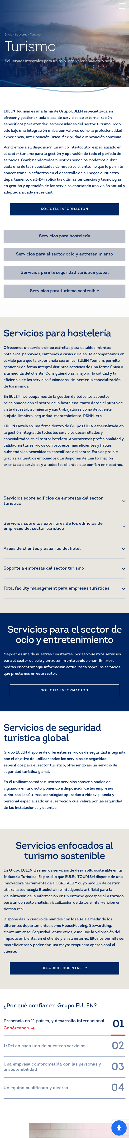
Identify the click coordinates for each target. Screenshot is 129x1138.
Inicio (8, 34)
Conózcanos (19, 1028)
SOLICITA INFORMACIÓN (64, 209)
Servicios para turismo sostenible (64, 291)
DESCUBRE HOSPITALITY (64, 968)
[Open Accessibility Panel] (119, 1128)
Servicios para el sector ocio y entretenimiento (64, 254)
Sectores (21, 34)
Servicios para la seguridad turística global (65, 272)
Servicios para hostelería (64, 236)
